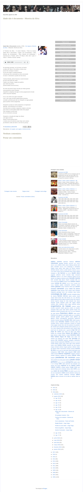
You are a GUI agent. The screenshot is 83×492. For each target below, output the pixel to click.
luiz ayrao (65, 338)
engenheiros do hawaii (61, 306)
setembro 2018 (58, 394)
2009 (54, 470)
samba (52, 369)
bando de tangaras (56, 278)
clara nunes (76, 292)
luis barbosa (58, 338)
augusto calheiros (56, 275)
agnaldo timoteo (63, 263)
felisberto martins (55, 311)
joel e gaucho (67, 330)
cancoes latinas (70, 283)
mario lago (69, 343)
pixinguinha (69, 362)
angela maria (54, 268)
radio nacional (66, 363)
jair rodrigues (60, 326)
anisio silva (62, 268)
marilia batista (54, 343)
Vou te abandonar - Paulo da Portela (64, 421)
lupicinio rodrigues (69, 340)
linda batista (55, 336)
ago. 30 (57, 398)
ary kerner (68, 273)
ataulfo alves (76, 273)
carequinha (67, 285)
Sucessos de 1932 (63, 214)
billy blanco (62, 280)
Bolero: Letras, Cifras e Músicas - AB (67, 180)
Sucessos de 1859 (63, 172)
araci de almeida (64, 271)
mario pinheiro (76, 343)
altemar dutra (63, 266)
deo (63, 297)
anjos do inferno (70, 268)
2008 (54, 472)
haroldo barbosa (59, 320)
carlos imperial (65, 286)
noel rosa (61, 352)
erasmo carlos (76, 306)
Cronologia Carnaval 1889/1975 (65, 73)
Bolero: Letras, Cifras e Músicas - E (67, 205)
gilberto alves (69, 316)
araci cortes (57, 271)
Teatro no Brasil (65, 97)
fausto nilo (77, 309)
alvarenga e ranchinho (73, 266)
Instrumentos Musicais (65, 83)
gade (70, 315)
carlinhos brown (75, 285)
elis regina (72, 302)
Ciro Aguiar (28, 46)
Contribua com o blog (65, 100)
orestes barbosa (55, 355)
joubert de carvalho (56, 333)
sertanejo (63, 369)
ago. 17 (57, 435)
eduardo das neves (74, 301)
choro (63, 292)
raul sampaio (74, 363)
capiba (61, 285)
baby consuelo (76, 275)
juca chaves (66, 333)
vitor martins (59, 374)
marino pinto (62, 343)
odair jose (76, 352)
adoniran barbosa (68, 261)
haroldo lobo (68, 320)
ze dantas (72, 376)
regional (63, 365)
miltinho (74, 347)
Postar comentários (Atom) (28, 196)
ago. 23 (57, 407)
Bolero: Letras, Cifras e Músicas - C (67, 189)
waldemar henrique (69, 374)
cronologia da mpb (58, 294)
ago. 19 (57, 433)
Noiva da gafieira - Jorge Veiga (63, 427)
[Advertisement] (25, 32)
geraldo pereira (60, 316)
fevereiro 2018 (58, 447)
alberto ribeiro (61, 265)
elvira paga (68, 304)
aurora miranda (66, 275)
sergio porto (58, 369)
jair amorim (54, 326)
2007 (54, 474)
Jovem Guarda (65, 86)
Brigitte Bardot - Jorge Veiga (62, 423)
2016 (54, 454)
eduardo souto (64, 302)
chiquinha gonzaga (56, 292)
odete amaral (54, 353)
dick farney (67, 297)
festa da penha (71, 311)
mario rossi (54, 345)
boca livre (56, 281)
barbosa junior (65, 278)
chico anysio (68, 290)
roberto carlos (75, 365)
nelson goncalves (73, 350)
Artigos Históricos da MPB (65, 49)
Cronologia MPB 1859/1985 (65, 66)
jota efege (77, 331)
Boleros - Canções (65, 55)
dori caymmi (77, 299)
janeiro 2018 (57, 449)
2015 (54, 456)
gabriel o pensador (64, 315)
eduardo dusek (55, 302)
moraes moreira (70, 348)
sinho (75, 369)
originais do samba (65, 355)
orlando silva (76, 355)
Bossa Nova (65, 59)
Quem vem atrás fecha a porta (66, 247)
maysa (52, 347)
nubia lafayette (69, 352)
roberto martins (56, 367)
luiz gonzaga (73, 338)
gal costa (74, 315)
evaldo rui (72, 308)
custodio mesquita (72, 294)
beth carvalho (54, 280)
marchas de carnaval (75, 342)
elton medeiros (60, 304)
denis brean (58, 297)
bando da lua (76, 276)
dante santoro (72, 296)
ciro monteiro (69, 292)
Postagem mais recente (10, 191)
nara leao (65, 350)
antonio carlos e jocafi (61, 270)
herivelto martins (64, 321)
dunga (61, 301)
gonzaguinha (63, 318)
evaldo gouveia (65, 308)
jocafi (52, 330)
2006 (54, 477)
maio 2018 (57, 440)
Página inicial (25, 191)
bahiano (53, 276)
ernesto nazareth (55, 308)
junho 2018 (57, 438)
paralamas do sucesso (65, 357)
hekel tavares (76, 320)
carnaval (60, 288)
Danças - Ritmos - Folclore (65, 76)
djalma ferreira (58, 299)
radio (60, 363)
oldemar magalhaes (64, 353)
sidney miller (70, 369)
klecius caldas (57, 335)
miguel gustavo (68, 347)
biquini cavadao (70, 280)
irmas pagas (54, 325)
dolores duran (69, 299)
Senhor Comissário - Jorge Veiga (63, 430)
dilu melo (73, 297)
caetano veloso (75, 281)
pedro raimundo (62, 362)
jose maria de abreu (68, 331)
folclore (58, 313)
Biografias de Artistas (65, 52)
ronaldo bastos (65, 367)
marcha (67, 342)
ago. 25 (57, 405)
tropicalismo (58, 373)
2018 (54, 392)
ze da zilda (67, 376)
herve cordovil (60, 323)
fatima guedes (70, 309)
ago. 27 (57, 402)
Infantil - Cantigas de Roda (65, 79)
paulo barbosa (66, 360)
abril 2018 (57, 442)
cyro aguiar (19, 129)
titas (66, 371)
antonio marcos (72, 270)
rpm (79, 367)
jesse (70, 326)
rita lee (68, 365)
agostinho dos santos (74, 263)
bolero (62, 281)
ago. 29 (57, 400)
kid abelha (74, 333)
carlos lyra (72, 286)
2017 (54, 452)
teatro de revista (59, 371)
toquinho (76, 371)
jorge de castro (56, 331)
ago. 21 (57, 409)
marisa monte (61, 345)
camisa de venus (60, 283)
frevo (57, 315)
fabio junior (59, 309)
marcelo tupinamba (60, 342)
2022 (54, 387)
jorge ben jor (75, 330)
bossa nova (67, 281)
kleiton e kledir (66, 335)
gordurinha (71, 318)
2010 (54, 468)
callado (52, 283)
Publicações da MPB (65, 45)
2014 (54, 459)
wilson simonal (59, 376)
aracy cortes (73, 271)
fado (64, 309)
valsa (63, 373)
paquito (53, 357)
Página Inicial (65, 42)
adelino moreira (56, 261)
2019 (54, 389)
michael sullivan (59, 347)
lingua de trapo (65, 336)
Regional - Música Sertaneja (65, 93)
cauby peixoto (61, 290)
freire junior (77, 313)
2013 (54, 461)
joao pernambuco (65, 328)
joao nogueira (57, 328)
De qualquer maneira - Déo (62, 415)
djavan (64, 299)
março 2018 (57, 444)
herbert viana (54, 321)
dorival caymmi (55, 301)
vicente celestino (69, 373)
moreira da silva (26, 129)
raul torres (57, 365)
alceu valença (69, 265)
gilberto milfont (55, 318)
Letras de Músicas (65, 90)
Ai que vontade (62, 239)
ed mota (66, 301)
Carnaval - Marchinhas (65, 62)
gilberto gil (77, 316)
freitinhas (53, 315)
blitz (76, 280)
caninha (57, 285)
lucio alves (74, 336)
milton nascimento (61, 348)
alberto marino (54, 265)
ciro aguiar (12, 129)
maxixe (78, 345)
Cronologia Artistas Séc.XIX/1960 (65, 69)
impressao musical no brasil (72, 323)
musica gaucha (59, 350)
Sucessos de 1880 (63, 197)
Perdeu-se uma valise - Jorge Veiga (64, 425)
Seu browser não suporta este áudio (16, 62)
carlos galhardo (56, 286)
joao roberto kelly (75, 328)
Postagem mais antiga (40, 191)
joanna (74, 326)
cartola (66, 288)
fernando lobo (64, 311)
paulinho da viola (58, 360)
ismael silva (61, 325)
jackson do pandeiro (74, 325)
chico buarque (76, 290)
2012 (54, 463)
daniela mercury (62, 296)
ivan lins (66, 325)
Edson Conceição (62, 222)
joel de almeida (58, 330)
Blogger (45, 488)
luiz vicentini (59, 340)
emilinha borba (76, 304)
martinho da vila (71, 345)
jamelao (67, 326)
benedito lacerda (74, 278)
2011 (54, 465)
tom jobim (70, 371)
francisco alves (66, 313)
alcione (75, 265)
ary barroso (61, 273)
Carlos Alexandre (62, 230)
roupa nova (73, 367)
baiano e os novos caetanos (64, 276)
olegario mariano (75, 353)
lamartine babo (75, 335)
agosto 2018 (57, 396)
